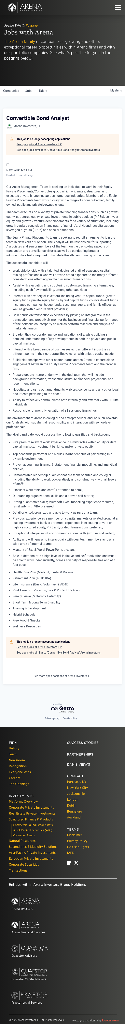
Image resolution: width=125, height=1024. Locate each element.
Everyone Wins (20, 772)
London (72, 799)
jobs (28, 91)
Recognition (18, 766)
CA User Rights (78, 847)
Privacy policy (52, 718)
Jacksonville (76, 794)
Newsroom (17, 760)
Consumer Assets (24, 835)
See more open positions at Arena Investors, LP (62, 676)
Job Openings (19, 784)
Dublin (71, 805)
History (14, 748)
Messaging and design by (95, 1020)
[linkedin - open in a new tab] (69, 864)
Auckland (74, 817)
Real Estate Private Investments (32, 813)
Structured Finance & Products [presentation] (31, 819)
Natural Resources (22, 841)
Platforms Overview (23, 801)
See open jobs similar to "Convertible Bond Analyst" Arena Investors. (59, 149)
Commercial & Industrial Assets (33, 825)
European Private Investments (31, 858)
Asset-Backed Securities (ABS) (32, 830)
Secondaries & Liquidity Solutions (33, 847)
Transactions (18, 870)
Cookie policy (70, 718)
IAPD (70, 853)
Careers (14, 778)
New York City (77, 788)
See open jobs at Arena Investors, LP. (39, 144)
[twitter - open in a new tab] (76, 864)
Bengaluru (74, 811)
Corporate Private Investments (31, 807)
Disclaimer (74, 835)
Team (13, 754)
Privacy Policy (77, 841)
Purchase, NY (76, 782)
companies (11, 91)
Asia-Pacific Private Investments (32, 853)
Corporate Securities (24, 864)
